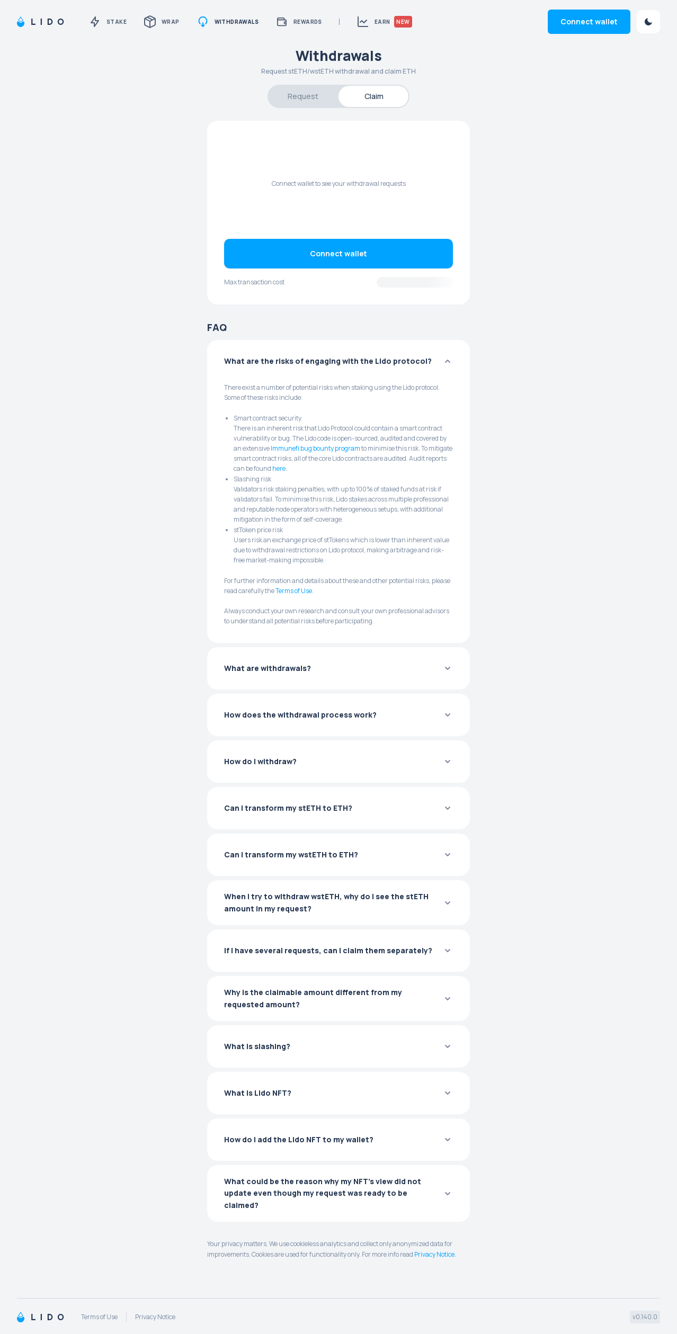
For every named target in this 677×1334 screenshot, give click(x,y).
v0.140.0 (645, 1316)
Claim (374, 96)
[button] (338, 361)
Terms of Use (293, 590)
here (279, 468)
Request (303, 96)
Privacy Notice (434, 1254)
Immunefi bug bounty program (315, 448)
